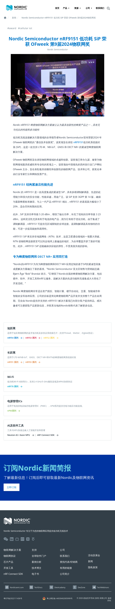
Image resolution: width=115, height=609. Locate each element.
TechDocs (38, 587)
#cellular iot (25, 28)
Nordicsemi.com (17, 587)
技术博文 (36, 568)
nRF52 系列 (50, 337)
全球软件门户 (39, 556)
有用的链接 (66, 568)
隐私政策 (93, 567)
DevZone (81, 587)
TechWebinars (103, 587)
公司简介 (64, 574)
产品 (65, 8)
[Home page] (17, 8)
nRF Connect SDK (47, 435)
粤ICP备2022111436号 (13, 598)
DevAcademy (59, 587)
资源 (76, 8)
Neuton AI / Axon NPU (20, 435)
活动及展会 (94, 555)
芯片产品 (8, 562)
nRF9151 (78, 142)
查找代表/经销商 (69, 562)
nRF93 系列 (32, 362)
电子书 (35, 574)
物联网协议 (10, 556)
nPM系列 (13, 410)
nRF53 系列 (32, 337)
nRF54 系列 (14, 337)
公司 (88, 8)
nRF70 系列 (14, 386)
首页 (57, 8)
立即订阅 (11, 487)
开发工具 (8, 568)
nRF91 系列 (14, 362)
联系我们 (100, 8)
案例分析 (36, 562)
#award (11, 28)
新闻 (14, 17)
